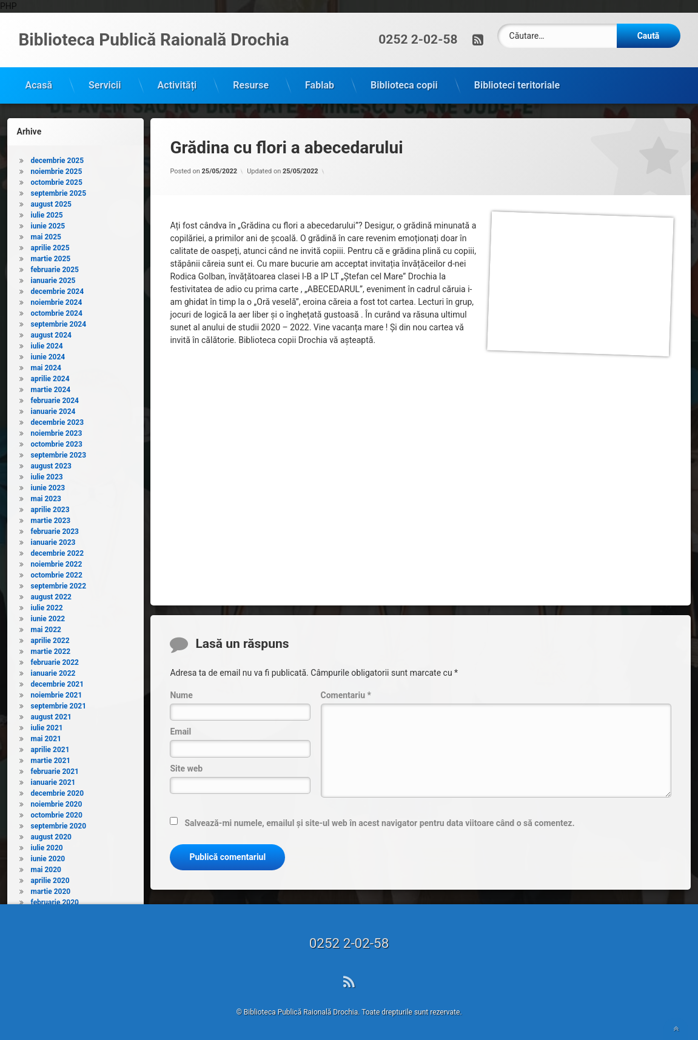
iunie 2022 (48, 616)
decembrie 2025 (57, 158)
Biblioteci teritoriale (517, 82)
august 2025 (51, 202)
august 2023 (51, 463)
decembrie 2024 (57, 289)
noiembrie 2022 (56, 562)
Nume (181, 693)
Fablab (319, 82)
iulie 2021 (47, 725)
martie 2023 (51, 518)
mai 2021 (46, 736)
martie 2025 (51, 256)
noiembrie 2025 (56, 169)
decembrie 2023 (57, 420)
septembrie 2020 (59, 823)
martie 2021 (51, 758)
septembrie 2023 (59, 452)
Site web (186, 766)
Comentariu (346, 693)
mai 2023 (46, 496)
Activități (177, 82)
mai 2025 (46, 234)
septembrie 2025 (59, 191)
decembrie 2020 (57, 791)
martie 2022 (51, 649)
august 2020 (51, 834)
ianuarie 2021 (53, 780)
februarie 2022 (55, 660)
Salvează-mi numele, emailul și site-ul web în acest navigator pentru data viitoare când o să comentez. (379, 821)
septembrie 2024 (59, 322)
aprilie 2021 (50, 747)
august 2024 (51, 332)
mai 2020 (46, 867)
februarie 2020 (55, 900)
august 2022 (51, 594)
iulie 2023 (47, 474)
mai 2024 (46, 365)
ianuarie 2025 (53, 278)
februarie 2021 (55, 769)
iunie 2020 (48, 856)
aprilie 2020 (50, 878)
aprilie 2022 (50, 638)
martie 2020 (51, 889)
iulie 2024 (47, 343)
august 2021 (51, 714)
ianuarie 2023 (53, 540)
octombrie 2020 (56, 812)
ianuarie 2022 (53, 671)
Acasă (38, 82)
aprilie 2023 (50, 507)
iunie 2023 (48, 485)
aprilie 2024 (50, 376)
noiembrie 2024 (56, 300)
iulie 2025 (47, 212)
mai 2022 (46, 627)
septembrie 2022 (59, 583)
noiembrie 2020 (56, 802)
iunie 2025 (48, 223)
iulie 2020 (47, 845)
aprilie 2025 (50, 245)
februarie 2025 (55, 267)
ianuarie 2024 (53, 409)
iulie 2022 (47, 605)
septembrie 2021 (59, 703)
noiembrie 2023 (56, 431)
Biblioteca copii (404, 82)
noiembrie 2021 (56, 692)
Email (180, 730)
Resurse (251, 82)
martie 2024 (51, 387)
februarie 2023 (55, 529)
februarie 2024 (55, 398)
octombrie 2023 (56, 442)
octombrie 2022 (56, 572)
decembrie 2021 (57, 682)
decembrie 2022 (57, 551)
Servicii (105, 82)
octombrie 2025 (56, 180)
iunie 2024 (48, 354)
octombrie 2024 (56, 311)
